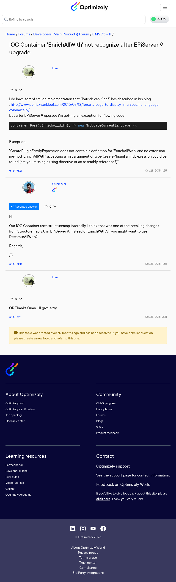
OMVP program (106, 403)
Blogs (99, 421)
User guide (12, 477)
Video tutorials (15, 483)
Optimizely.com (15, 403)
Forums (24, 34)
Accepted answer (24, 207)
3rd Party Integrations (88, 572)
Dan (55, 68)
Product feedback (107, 433)
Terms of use (88, 557)
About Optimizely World (88, 547)
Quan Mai (59, 184)
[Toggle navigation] (165, 7)
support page (120, 475)
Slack (99, 427)
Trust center (88, 562)
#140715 (15, 317)
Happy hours (104, 409)
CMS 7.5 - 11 (101, 34)
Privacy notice (88, 552)
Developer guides (17, 471)
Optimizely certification (20, 409)
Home (10, 34)
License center (15, 421)
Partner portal (14, 465)
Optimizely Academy (18, 495)
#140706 (15, 171)
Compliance (88, 567)
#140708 (15, 264)
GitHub (10, 489)
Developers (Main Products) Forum (61, 34)
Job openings (14, 415)
